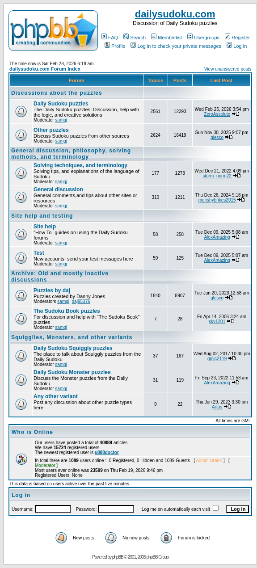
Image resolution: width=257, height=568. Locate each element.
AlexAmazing (217, 237)
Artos (217, 406)
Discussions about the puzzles (56, 93)
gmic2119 (217, 358)
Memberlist (166, 37)
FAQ (109, 37)
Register (237, 37)
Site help (45, 226)
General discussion (58, 189)
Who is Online (32, 432)
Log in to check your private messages (176, 46)
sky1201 (217, 321)
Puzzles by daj (52, 290)
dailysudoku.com (175, 14)
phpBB (117, 557)
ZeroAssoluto (217, 114)
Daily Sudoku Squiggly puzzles (73, 348)
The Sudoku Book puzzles (67, 311)
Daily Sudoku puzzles (61, 104)
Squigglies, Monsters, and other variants (71, 337)
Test (39, 253)
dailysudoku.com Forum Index (44, 69)
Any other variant (56, 396)
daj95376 (81, 301)
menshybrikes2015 (217, 200)
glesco (217, 137)
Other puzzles (51, 130)
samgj (61, 120)
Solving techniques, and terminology (80, 165)
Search (134, 37)
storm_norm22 (216, 175)
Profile (115, 46)
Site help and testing (42, 216)
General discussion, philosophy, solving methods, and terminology (71, 153)
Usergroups (203, 37)
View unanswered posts (227, 69)
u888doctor (107, 452)
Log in (237, 46)
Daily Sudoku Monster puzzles (72, 372)
